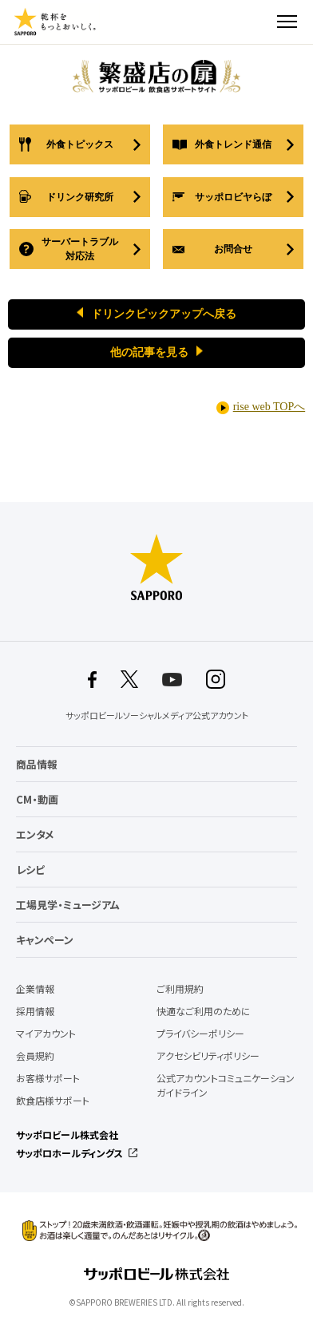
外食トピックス (79, 144)
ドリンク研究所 (79, 197)
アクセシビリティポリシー (208, 1056)
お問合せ (233, 249)
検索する (259, 22)
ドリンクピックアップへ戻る (163, 314)
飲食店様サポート (52, 1100)
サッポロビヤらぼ (233, 197)
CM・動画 (37, 799)
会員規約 (35, 1056)
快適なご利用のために (203, 1011)
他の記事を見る (149, 352)
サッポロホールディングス (69, 1153)
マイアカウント (46, 1033)
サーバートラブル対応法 (80, 249)
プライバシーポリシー (200, 1033)
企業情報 (35, 989)
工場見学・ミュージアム (68, 904)
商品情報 (36, 764)
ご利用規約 (180, 989)
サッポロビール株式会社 (67, 1135)
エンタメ (35, 834)
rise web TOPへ (269, 407)
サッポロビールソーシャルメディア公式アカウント (156, 715)
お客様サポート (48, 1078)
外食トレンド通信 (233, 144)
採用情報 (35, 1011)
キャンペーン (44, 939)
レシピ (30, 869)
